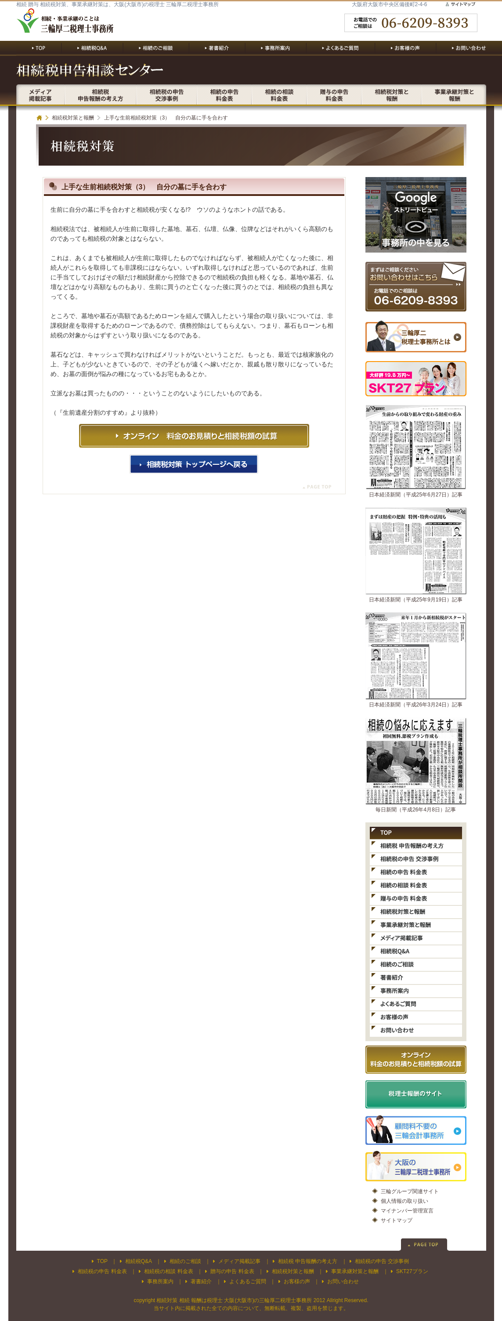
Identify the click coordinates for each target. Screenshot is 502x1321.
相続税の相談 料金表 (168, 1271)
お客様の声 (297, 1281)
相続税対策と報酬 (73, 118)
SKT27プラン (412, 1271)
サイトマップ (396, 1220)
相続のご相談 (185, 1261)
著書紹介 (201, 1281)
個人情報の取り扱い (404, 1201)
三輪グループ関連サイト (410, 1191)
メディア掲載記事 (239, 1261)
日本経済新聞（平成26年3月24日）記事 (415, 705)
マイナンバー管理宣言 (407, 1211)
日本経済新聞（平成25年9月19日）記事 (415, 600)
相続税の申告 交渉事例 (382, 1261)
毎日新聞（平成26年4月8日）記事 (416, 810)
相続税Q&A (138, 1261)
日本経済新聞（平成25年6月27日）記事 (415, 495)
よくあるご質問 (247, 1281)
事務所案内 (160, 1281)
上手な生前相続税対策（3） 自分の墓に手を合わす (166, 118)
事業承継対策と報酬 (355, 1271)
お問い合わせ (343, 1281)
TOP (102, 1261)
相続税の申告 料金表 (102, 1271)
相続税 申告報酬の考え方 (307, 1261)
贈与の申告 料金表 (232, 1271)
